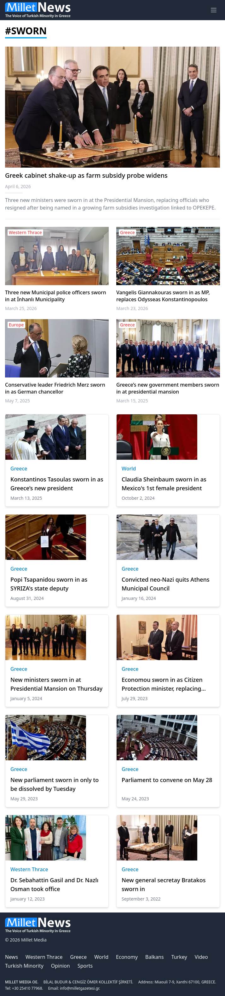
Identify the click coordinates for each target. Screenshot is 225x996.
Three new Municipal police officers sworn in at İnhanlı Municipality (55, 296)
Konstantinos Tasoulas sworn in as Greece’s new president (56, 483)
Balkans (154, 956)
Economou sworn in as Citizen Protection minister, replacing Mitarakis (162, 684)
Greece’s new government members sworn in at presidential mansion (167, 388)
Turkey (179, 956)
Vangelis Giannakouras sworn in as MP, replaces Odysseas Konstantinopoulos (163, 296)
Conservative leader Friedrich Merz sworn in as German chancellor (55, 388)
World (129, 468)
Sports (85, 965)
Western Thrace (29, 869)
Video (201, 956)
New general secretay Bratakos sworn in (164, 884)
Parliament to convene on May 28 (167, 780)
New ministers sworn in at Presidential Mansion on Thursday (56, 684)
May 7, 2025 (17, 401)
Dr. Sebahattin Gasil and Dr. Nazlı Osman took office (54, 884)
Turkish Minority (24, 965)
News (11, 956)
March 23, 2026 (132, 308)
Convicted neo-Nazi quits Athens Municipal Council (166, 584)
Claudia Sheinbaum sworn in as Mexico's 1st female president (164, 483)
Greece (18, 468)
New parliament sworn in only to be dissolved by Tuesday (54, 784)
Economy (127, 956)
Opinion (60, 965)
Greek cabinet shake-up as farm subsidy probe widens (86, 175)
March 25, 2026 (21, 308)
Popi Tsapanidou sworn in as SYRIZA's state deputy (48, 584)
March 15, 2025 (132, 401)
